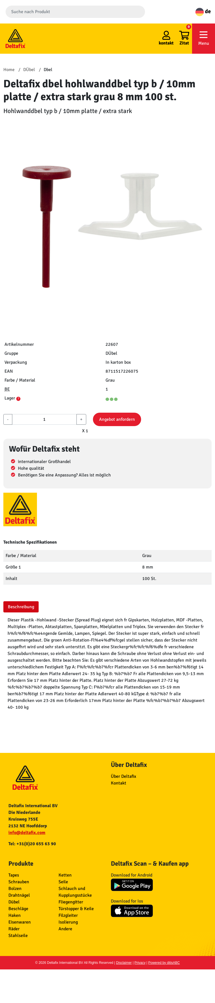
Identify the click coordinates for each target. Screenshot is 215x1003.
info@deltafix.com (26, 832)
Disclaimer (124, 963)
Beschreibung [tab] (21, 607)
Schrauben (18, 882)
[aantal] (44, 419)
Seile (63, 882)
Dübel (14, 902)
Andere (65, 929)
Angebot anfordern (117, 419)
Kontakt (118, 783)
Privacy (139, 963)
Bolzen (15, 888)
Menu (203, 38)
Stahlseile (18, 935)
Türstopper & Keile (76, 909)
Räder (14, 929)
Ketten (65, 875)
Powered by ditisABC (164, 963)
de (203, 11)
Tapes (13, 875)
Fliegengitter (71, 902)
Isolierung (68, 922)
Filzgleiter (68, 915)
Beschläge (18, 909)
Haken (14, 915)
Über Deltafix (123, 776)
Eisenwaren (19, 922)
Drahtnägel (19, 895)
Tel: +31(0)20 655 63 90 (32, 844)
